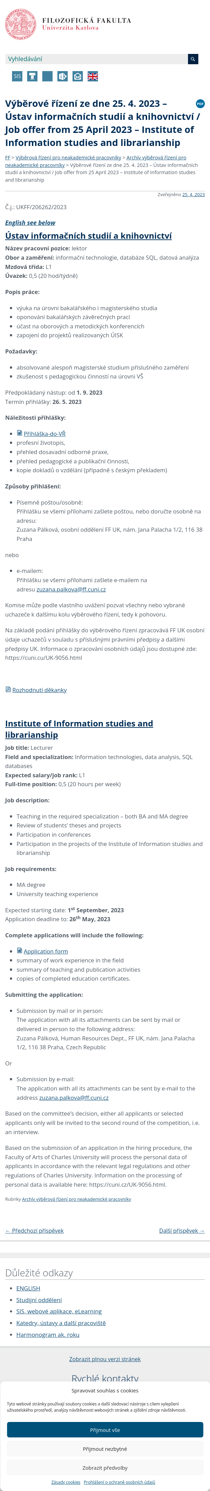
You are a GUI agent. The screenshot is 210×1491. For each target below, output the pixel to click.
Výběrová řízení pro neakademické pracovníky (68, 157)
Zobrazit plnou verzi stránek (105, 1359)
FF (7, 157)
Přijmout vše (105, 1429)
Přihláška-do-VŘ (41, 434)
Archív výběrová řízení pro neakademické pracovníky (76, 1199)
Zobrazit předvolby (105, 1467)
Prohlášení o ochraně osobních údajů (119, 1482)
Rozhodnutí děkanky (36, 690)
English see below (30, 222)
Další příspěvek (182, 1230)
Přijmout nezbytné (105, 1448)
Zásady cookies (65, 1482)
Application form (42, 951)
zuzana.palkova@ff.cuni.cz (71, 589)
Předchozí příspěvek (34, 1230)
